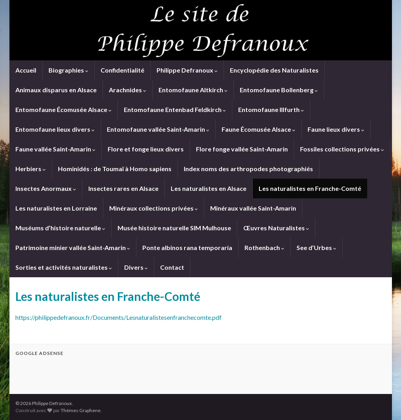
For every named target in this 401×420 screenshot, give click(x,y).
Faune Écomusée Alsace (258, 129)
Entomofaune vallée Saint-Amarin (158, 129)
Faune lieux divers (336, 129)
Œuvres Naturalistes (276, 227)
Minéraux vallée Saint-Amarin (253, 208)
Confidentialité (122, 70)
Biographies (68, 70)
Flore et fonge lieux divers (146, 149)
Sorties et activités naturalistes (63, 267)
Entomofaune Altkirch (193, 89)
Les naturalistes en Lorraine (56, 208)
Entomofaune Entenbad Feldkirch (175, 109)
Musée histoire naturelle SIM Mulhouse (174, 227)
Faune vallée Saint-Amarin (55, 149)
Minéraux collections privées (153, 208)
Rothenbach (264, 247)
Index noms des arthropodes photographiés (248, 168)
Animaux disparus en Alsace (56, 89)
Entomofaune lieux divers (55, 129)
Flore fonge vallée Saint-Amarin (242, 149)
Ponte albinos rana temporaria (187, 247)
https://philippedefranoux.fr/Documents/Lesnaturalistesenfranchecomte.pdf (118, 317)
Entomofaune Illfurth (271, 109)
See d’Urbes (316, 247)
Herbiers (30, 168)
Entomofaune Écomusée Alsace (63, 109)
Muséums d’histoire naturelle (60, 227)
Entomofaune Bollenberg (279, 89)
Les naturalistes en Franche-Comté (310, 188)
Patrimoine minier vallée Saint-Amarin (72, 247)
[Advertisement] (107, 374)
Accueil (25, 70)
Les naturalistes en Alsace (208, 188)
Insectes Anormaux (45, 188)
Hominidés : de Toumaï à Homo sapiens (115, 168)
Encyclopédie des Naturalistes (274, 70)
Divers (136, 267)
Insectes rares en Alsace (123, 188)
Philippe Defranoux (187, 70)
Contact (172, 267)
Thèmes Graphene (81, 410)
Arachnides (127, 89)
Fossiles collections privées (342, 149)
